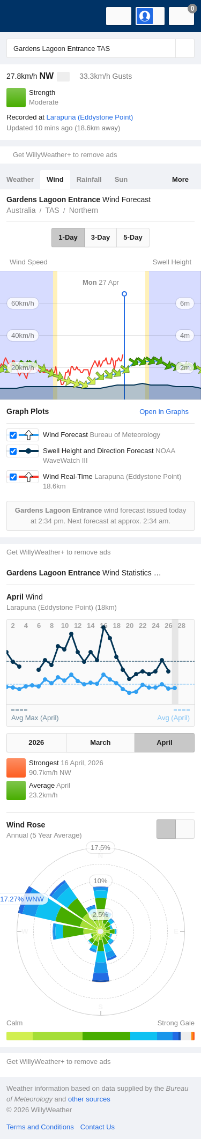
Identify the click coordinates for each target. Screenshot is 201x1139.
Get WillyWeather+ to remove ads (65, 155)
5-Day (132, 237)
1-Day (67, 237)
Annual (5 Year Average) (44, 835)
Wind (55, 179)
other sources (89, 1099)
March (100, 742)
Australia (20, 210)
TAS (52, 210)
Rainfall (89, 179)
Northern (83, 210)
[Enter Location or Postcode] (100, 48)
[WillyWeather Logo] (24, 16)
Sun (121, 179)
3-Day (100, 237)
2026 (36, 742)
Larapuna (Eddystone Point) (89, 117)
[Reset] (166, 48)
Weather (20, 179)
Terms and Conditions (40, 1127)
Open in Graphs (164, 412)
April (165, 742)
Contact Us (97, 1127)
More (180, 179)
